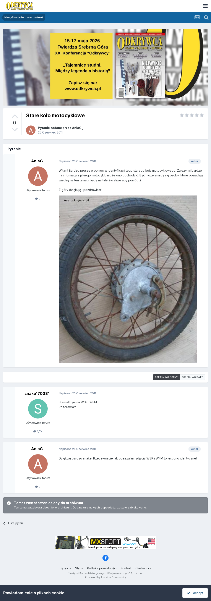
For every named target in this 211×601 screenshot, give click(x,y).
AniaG (76, 128)
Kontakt (126, 568)
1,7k (37, 431)
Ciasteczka (143, 568)
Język (65, 568)
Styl (79, 568)
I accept (195, 593)
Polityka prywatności (102, 568)
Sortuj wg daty (192, 377)
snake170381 (37, 393)
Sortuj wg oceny (166, 377)
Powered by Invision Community (105, 577)
